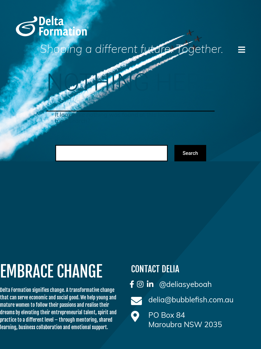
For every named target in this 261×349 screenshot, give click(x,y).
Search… (63, 139)
